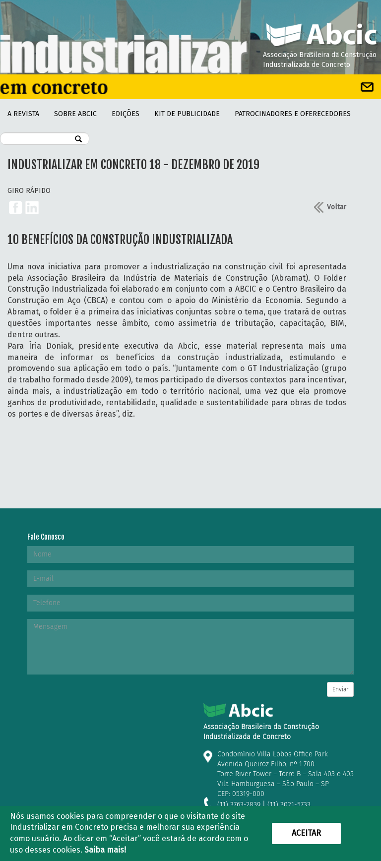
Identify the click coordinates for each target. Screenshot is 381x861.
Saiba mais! (105, 850)
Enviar (340, 689)
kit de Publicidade (187, 114)
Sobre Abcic (75, 114)
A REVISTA (23, 114)
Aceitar (306, 833)
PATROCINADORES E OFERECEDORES (293, 114)
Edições (125, 114)
